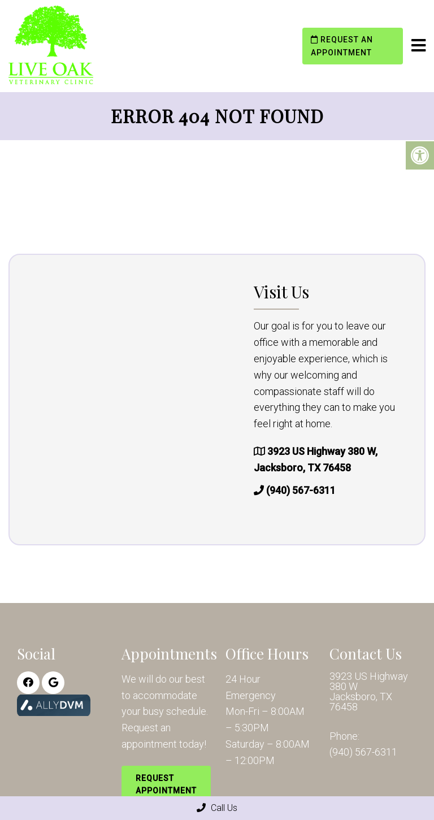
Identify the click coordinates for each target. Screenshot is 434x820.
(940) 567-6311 (301, 490)
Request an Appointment (342, 46)
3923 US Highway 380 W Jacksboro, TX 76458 (368, 691)
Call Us (217, 807)
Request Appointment (166, 784)
